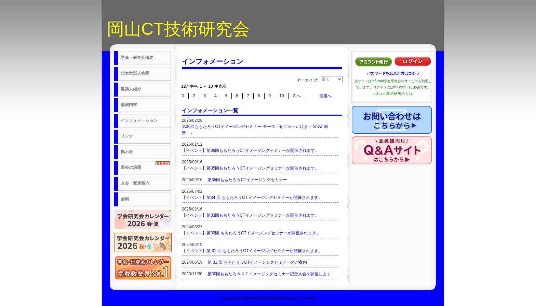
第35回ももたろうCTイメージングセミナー (247, 179)
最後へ (325, 95)
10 (281, 95)
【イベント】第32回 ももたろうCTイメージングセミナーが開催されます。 (251, 233)
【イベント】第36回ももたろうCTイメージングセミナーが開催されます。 (250, 150)
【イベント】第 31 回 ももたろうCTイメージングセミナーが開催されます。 (252, 250)
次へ (297, 95)
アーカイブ (307, 80)
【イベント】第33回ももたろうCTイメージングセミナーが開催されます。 (250, 215)
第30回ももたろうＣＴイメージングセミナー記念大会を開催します (269, 274)
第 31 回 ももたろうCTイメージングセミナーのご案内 (257, 262)
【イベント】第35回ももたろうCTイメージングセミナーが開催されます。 (250, 168)
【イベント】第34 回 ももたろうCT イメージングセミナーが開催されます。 (252, 197)
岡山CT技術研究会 (178, 29)
